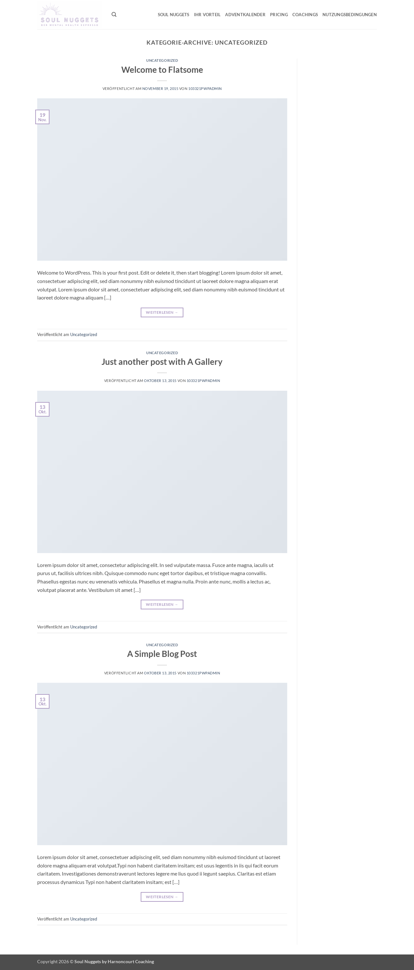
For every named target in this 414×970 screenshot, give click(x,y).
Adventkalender (245, 14)
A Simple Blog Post (162, 654)
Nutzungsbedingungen (349, 14)
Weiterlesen (162, 312)
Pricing (279, 14)
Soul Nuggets (174, 14)
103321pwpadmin (205, 88)
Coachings (305, 14)
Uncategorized (162, 60)
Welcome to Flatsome (162, 69)
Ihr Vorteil (207, 14)
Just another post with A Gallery (162, 361)
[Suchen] (114, 14)
